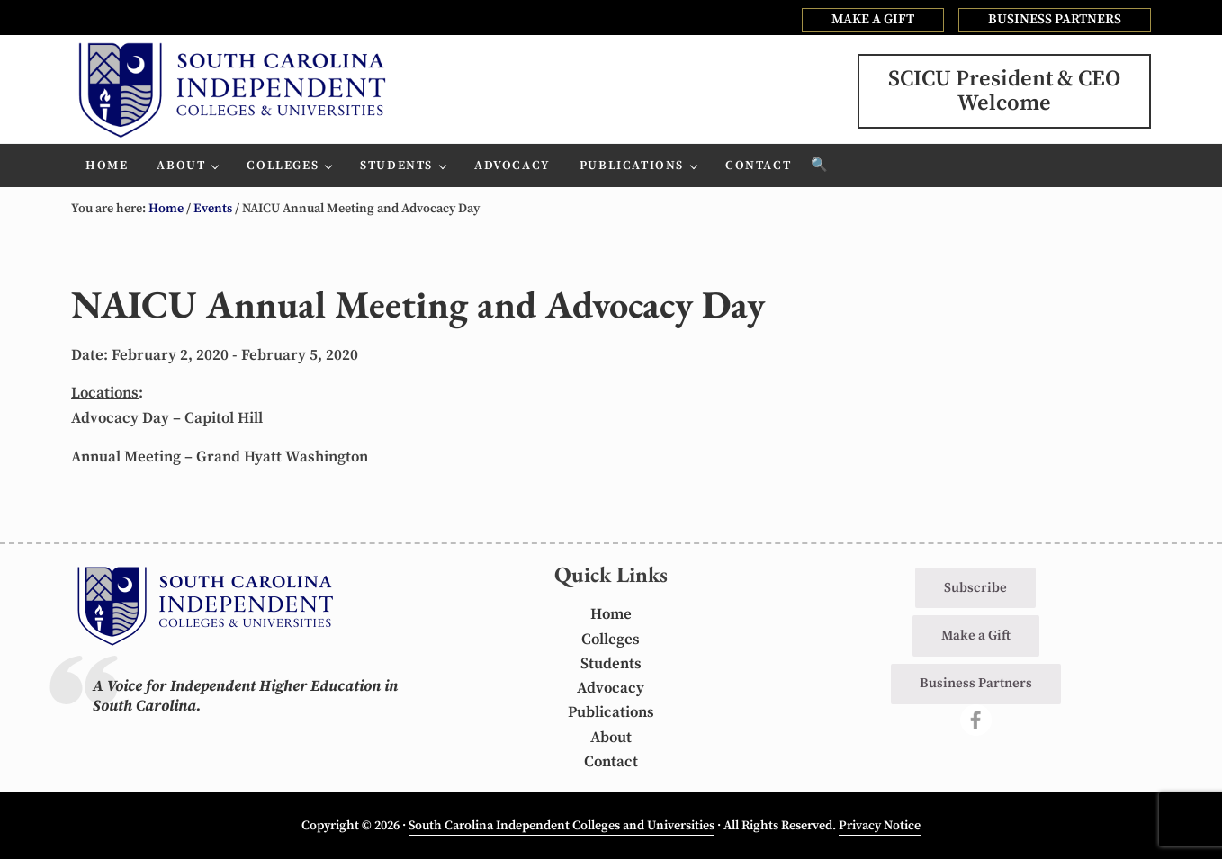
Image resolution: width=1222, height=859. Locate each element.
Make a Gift (976, 635)
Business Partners (976, 683)
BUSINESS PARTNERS (1054, 19)
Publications (611, 712)
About (611, 737)
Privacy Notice (880, 826)
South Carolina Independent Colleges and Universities (561, 826)
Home (611, 614)
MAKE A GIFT (872, 19)
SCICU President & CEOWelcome (1004, 91)
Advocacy (610, 688)
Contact (611, 762)
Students (611, 664)
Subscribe (975, 587)
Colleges (610, 639)
